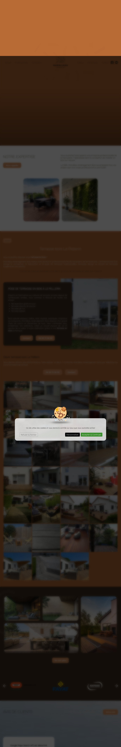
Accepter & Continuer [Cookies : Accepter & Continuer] (91, 378)
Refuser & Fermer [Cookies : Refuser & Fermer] (29, 379)
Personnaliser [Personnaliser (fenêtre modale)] (72, 378)
